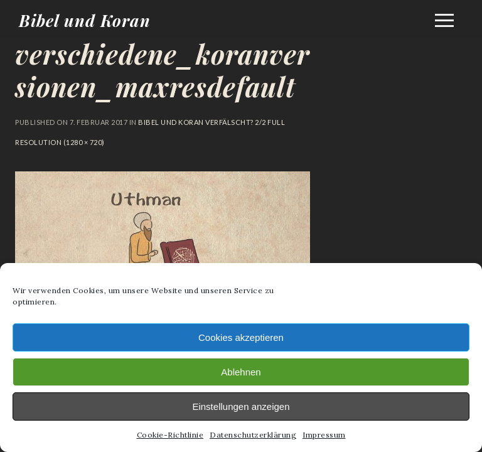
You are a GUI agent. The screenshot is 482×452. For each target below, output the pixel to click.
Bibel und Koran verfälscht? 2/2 (202, 122)
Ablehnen (240, 372)
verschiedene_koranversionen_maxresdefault (162, 70)
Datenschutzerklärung (253, 434)
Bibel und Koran (85, 20)
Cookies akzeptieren (241, 337)
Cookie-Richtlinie (170, 434)
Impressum (324, 434)
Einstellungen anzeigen (240, 406)
